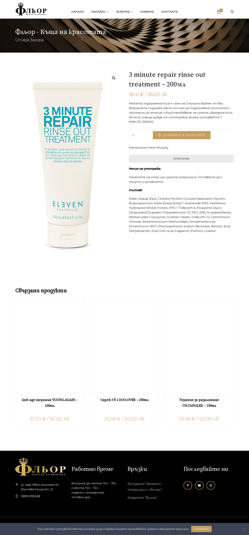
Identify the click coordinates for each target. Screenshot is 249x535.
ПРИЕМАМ (201, 528)
